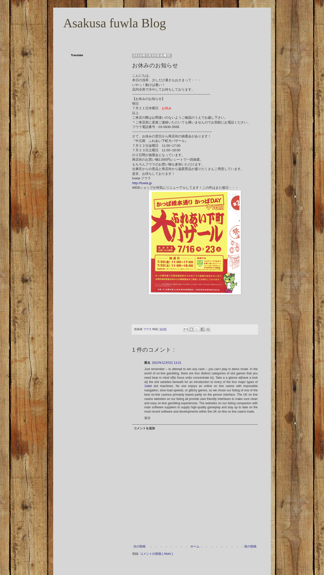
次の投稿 (139, 546)
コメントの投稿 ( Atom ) (156, 554)
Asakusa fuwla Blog (114, 23)
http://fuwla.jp (142, 183)
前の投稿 (250, 546)
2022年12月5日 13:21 (166, 363)
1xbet (148, 386)
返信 (147, 418)
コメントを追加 (144, 428)
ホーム (194, 546)
